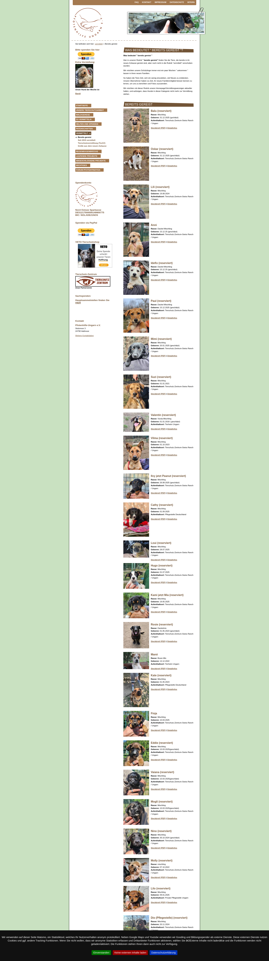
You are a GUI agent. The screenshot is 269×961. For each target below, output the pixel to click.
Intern (191, 2)
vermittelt (99, 44)
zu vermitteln (83, 119)
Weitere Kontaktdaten (84, 336)
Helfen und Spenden (87, 124)
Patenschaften (84, 129)
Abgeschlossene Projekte (91, 161)
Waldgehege (83, 115)
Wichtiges (81, 165)
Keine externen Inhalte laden (130, 952)
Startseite (82, 105)
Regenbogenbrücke (87, 151)
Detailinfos (172, 128)
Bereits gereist (84, 137)
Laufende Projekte (86, 156)
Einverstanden (101, 952)
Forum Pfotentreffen (88, 170)
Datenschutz (177, 2)
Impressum (160, 2)
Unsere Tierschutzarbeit (90, 110)
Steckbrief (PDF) (158, 128)
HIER (78, 302)
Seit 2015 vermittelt (86, 140)
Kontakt (146, 2)
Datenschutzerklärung (163, 952)
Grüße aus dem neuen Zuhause (92, 146)
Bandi (78, 94)
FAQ (137, 2)
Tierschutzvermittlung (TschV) (91, 143)
